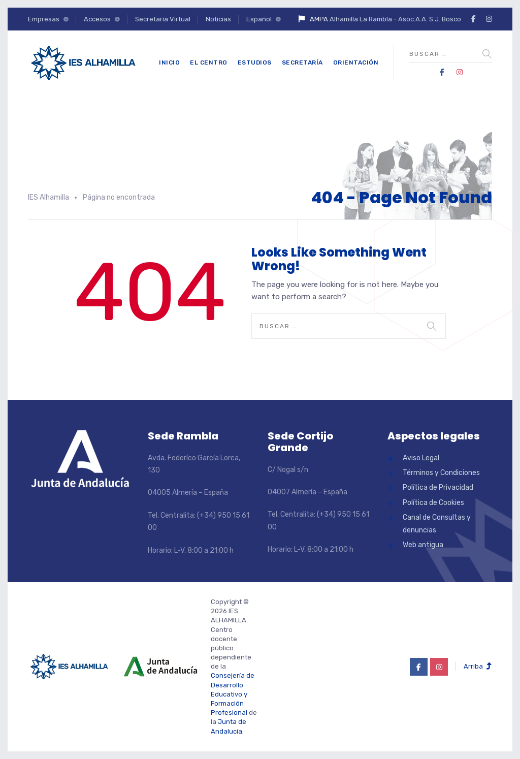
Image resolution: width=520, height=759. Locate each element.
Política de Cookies (433, 502)
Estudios (255, 62)
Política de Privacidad (438, 487)
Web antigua (423, 545)
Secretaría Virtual (162, 19)
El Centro (209, 62)
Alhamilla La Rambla (361, 19)
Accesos (97, 19)
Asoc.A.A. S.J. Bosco (429, 19)
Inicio (169, 62)
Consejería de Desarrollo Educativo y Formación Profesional (232, 694)
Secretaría (302, 62)
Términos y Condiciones (441, 472)
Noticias (218, 19)
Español (259, 19)
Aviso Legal (421, 458)
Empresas (43, 19)
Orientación (356, 62)
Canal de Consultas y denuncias (437, 523)
